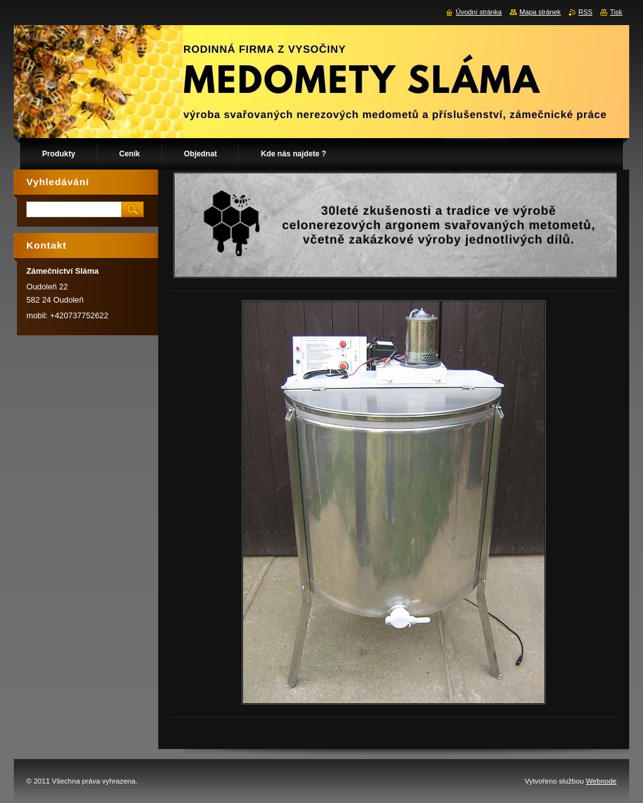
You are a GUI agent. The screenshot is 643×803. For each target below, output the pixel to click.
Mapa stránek (540, 12)
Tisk (616, 12)
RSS (585, 12)
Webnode (601, 781)
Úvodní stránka (479, 12)
